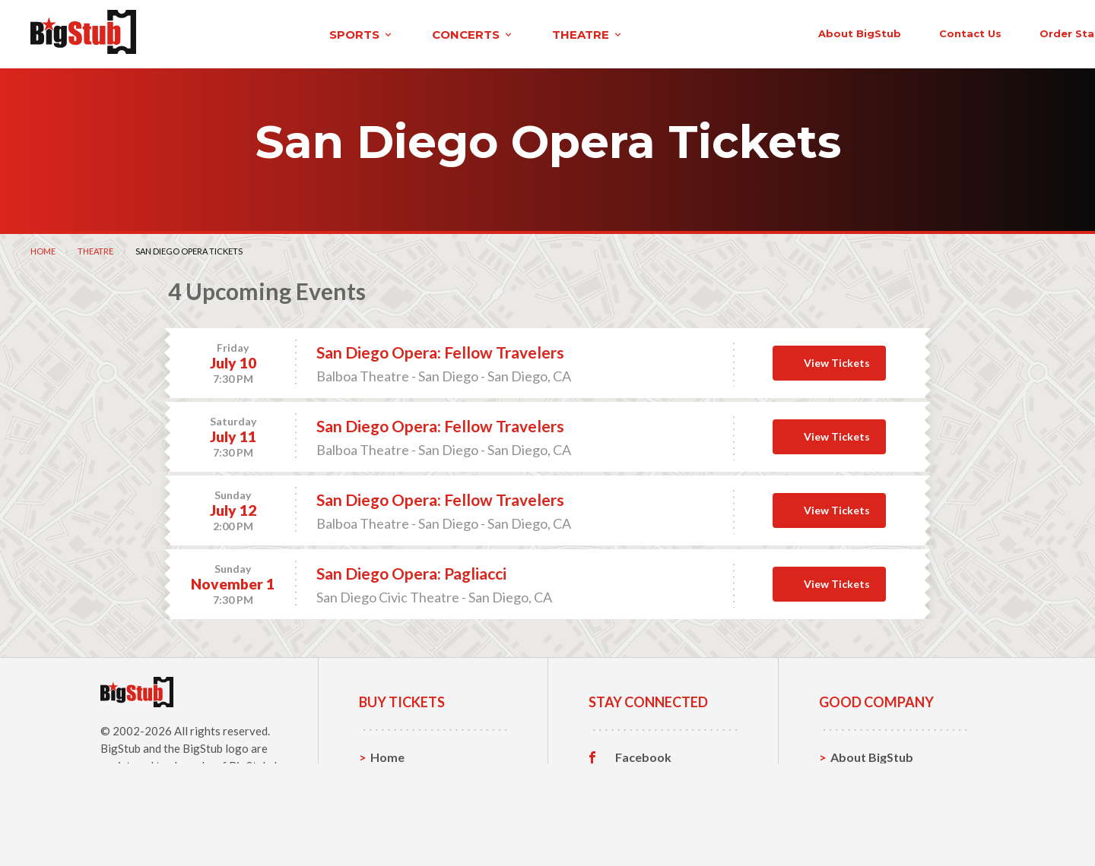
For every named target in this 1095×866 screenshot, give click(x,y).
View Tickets (837, 360)
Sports (389, 778)
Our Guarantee (873, 825)
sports (218, 33)
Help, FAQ (858, 802)
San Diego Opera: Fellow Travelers (440, 349)
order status (917, 32)
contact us (812, 32)
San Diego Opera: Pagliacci (411, 570)
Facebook (643, 755)
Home (43, 249)
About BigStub (701, 32)
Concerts (396, 802)
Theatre (95, 249)
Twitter (637, 779)
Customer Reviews (668, 826)
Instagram (644, 802)
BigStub (120, 746)
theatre (444, 33)
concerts (329, 33)
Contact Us (862, 778)
